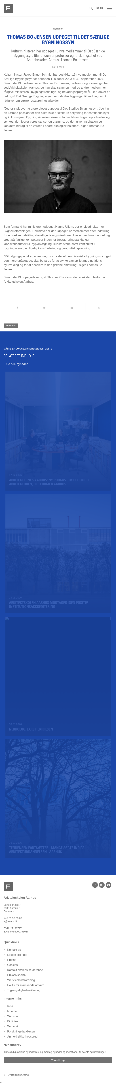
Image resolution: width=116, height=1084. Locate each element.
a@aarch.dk (10, 921)
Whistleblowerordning (21, 980)
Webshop (13, 1016)
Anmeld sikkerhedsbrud (22, 1036)
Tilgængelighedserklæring (24, 990)
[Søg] (91, 8)
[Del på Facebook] (17, 307)
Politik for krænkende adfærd (25, 985)
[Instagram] (102, 885)
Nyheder (58, 28)
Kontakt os (14, 949)
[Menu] (109, 8)
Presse (11, 959)
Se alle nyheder (17, 364)
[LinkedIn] (95, 885)
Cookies (12, 964)
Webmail (12, 1026)
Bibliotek (12, 1021)
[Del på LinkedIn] (71, 307)
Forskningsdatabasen (21, 1031)
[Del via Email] (98, 307)
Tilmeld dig (58, 1060)
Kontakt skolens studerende (25, 970)
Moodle (12, 1011)
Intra (10, 1006)
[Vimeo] (108, 885)
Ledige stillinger (17, 954)
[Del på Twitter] (44, 307)
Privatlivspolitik (16, 975)
